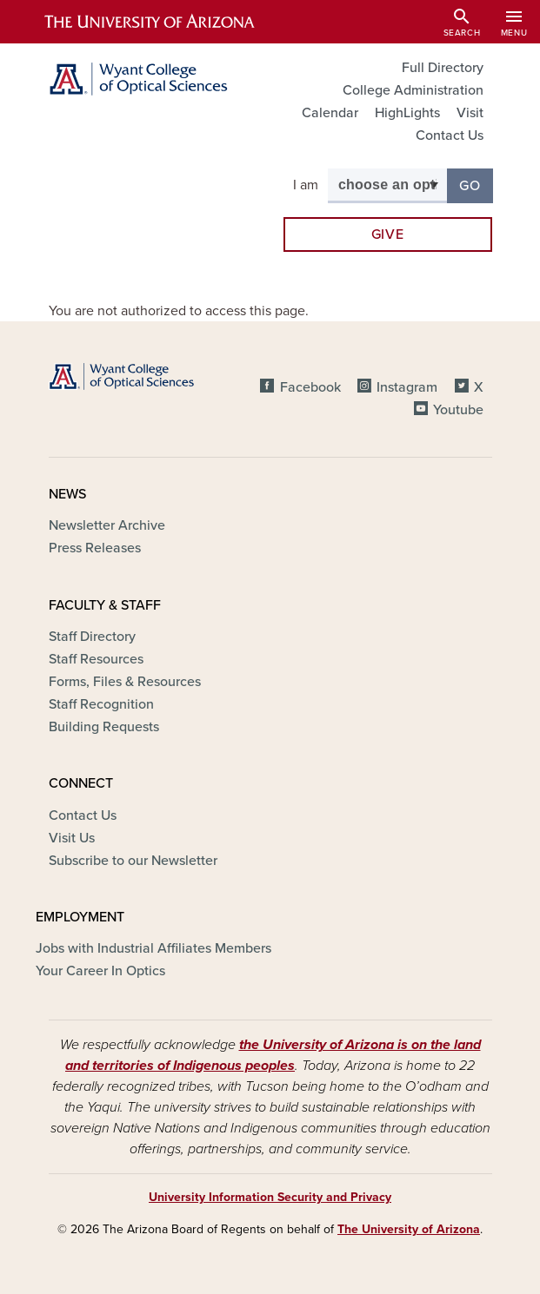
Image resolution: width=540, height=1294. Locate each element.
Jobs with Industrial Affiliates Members (153, 948)
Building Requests (104, 727)
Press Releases (95, 548)
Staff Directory (92, 636)
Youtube (458, 410)
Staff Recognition (101, 704)
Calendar (330, 113)
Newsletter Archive (107, 525)
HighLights (407, 113)
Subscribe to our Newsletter (133, 860)
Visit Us (72, 838)
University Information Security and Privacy (270, 1197)
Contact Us (449, 135)
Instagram (407, 387)
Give (387, 234)
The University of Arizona (408, 1229)
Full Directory (442, 67)
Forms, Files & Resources (125, 681)
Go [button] (475, 185)
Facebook (310, 387)
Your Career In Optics (100, 971)
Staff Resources (96, 659)
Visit (470, 113)
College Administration (413, 90)
